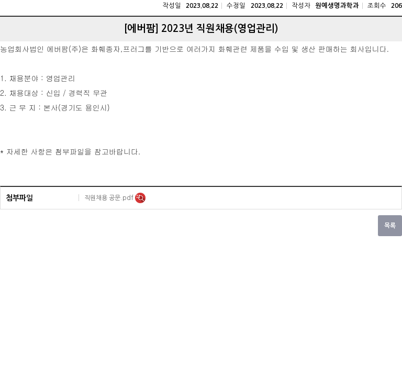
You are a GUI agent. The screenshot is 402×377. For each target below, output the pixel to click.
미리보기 (140, 198)
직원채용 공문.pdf (109, 198)
